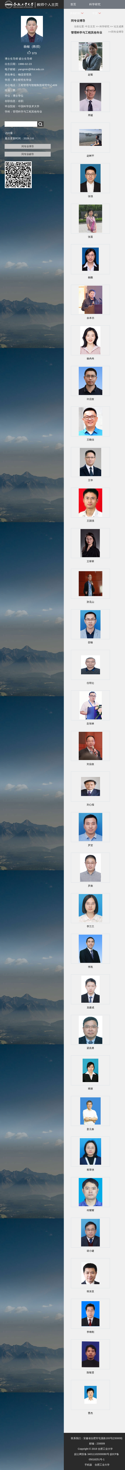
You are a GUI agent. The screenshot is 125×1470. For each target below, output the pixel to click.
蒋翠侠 (90, 1169)
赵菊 (90, 74)
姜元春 (90, 1129)
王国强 (90, 520)
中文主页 (90, 26)
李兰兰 (90, 926)
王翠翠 (90, 561)
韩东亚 (90, 1291)
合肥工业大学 (102, 1464)
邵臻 (90, 642)
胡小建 (90, 1250)
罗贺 (90, 845)
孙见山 (90, 601)
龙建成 (90, 1007)
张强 (90, 196)
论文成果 (119, 26)
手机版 (88, 1464)
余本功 (90, 318)
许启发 (90, 399)
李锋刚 (90, 1332)
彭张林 (90, 723)
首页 (73, 4)
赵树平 (90, 155)
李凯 (90, 966)
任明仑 (90, 683)
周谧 (90, 115)
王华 (90, 480)
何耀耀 (90, 1210)
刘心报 (90, 804)
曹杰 (90, 1413)
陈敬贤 (90, 1372)
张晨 (90, 236)
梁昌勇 (90, 1048)
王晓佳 (90, 439)
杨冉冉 (90, 358)
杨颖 (90, 277)
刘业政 (90, 764)
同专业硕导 (27, 154)
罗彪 (90, 885)
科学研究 (95, 4)
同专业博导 (27, 146)
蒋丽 (90, 1088)
